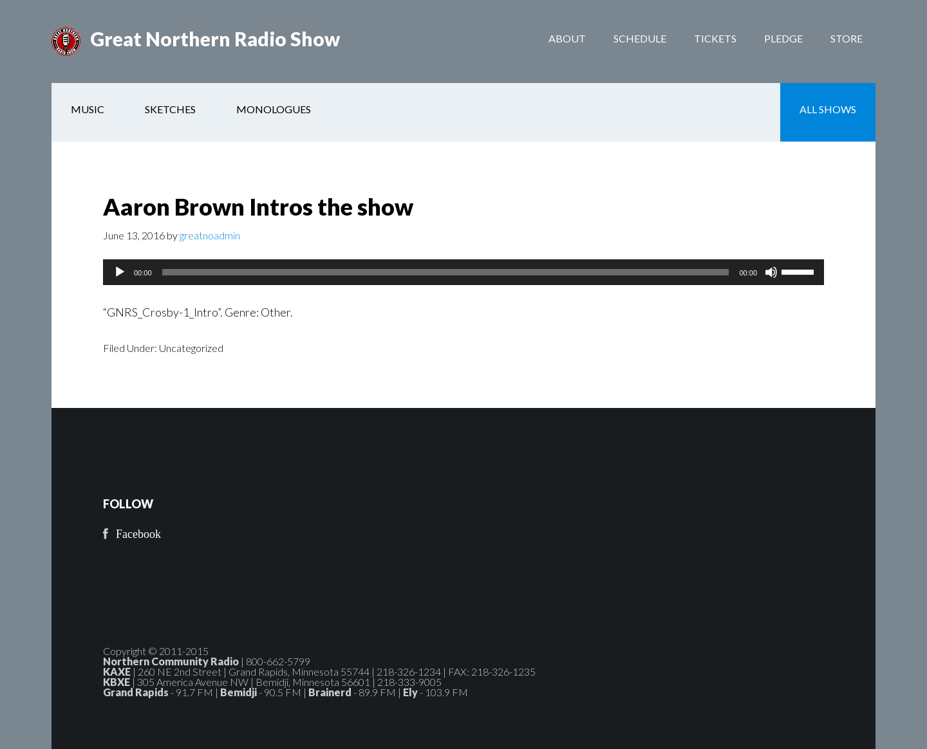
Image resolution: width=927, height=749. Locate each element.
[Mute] (771, 272)
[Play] (119, 272)
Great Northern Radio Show (215, 38)
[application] (463, 272)
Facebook (138, 534)
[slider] (445, 272)
